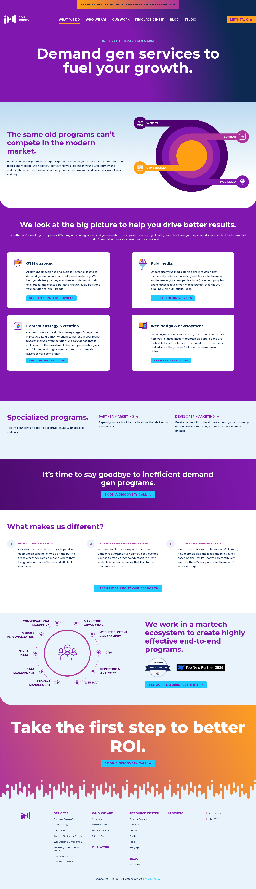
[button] (69, 19)
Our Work (121, 19)
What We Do (69, 19)
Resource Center (149, 19)
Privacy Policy (151, 878)
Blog (174, 19)
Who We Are (96, 19)
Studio (190, 19)
